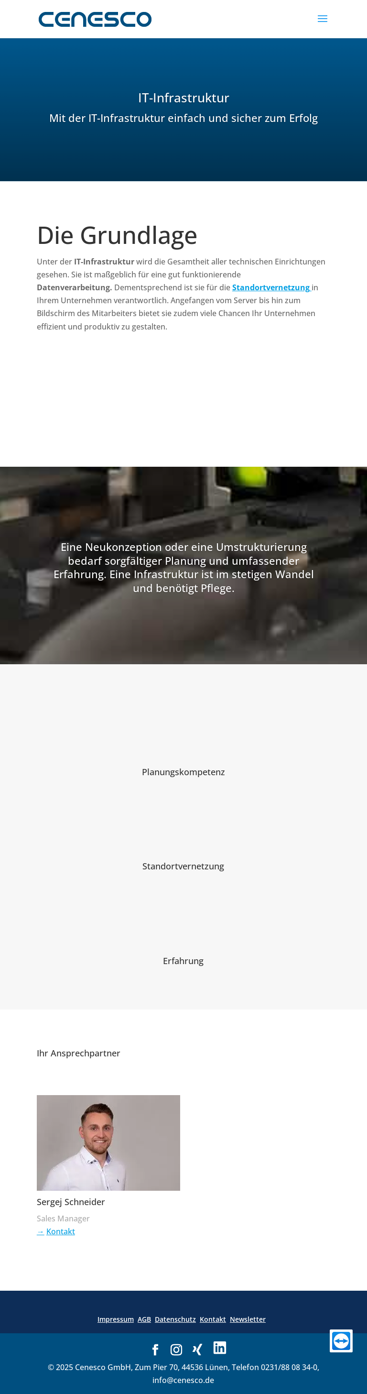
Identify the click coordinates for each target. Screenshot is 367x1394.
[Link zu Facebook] (155, 1350)
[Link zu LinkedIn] (220, 1348)
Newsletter (248, 1319)
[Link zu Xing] (197, 1349)
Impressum (115, 1319)
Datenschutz (175, 1319)
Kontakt (60, 1231)
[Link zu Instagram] (176, 1350)
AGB (144, 1319)
